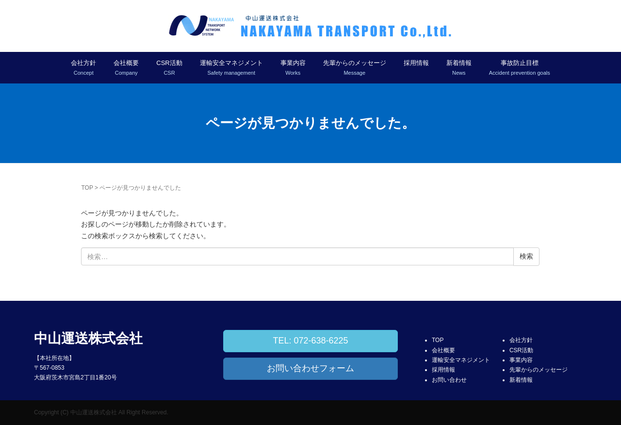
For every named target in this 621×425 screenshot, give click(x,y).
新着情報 (521, 379)
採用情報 (416, 62)
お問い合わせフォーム (310, 368)
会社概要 (443, 350)
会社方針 (521, 340)
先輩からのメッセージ (538, 369)
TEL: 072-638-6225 (310, 340)
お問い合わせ (449, 379)
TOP (87, 187)
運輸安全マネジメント (461, 360)
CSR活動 (521, 350)
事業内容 (521, 360)
